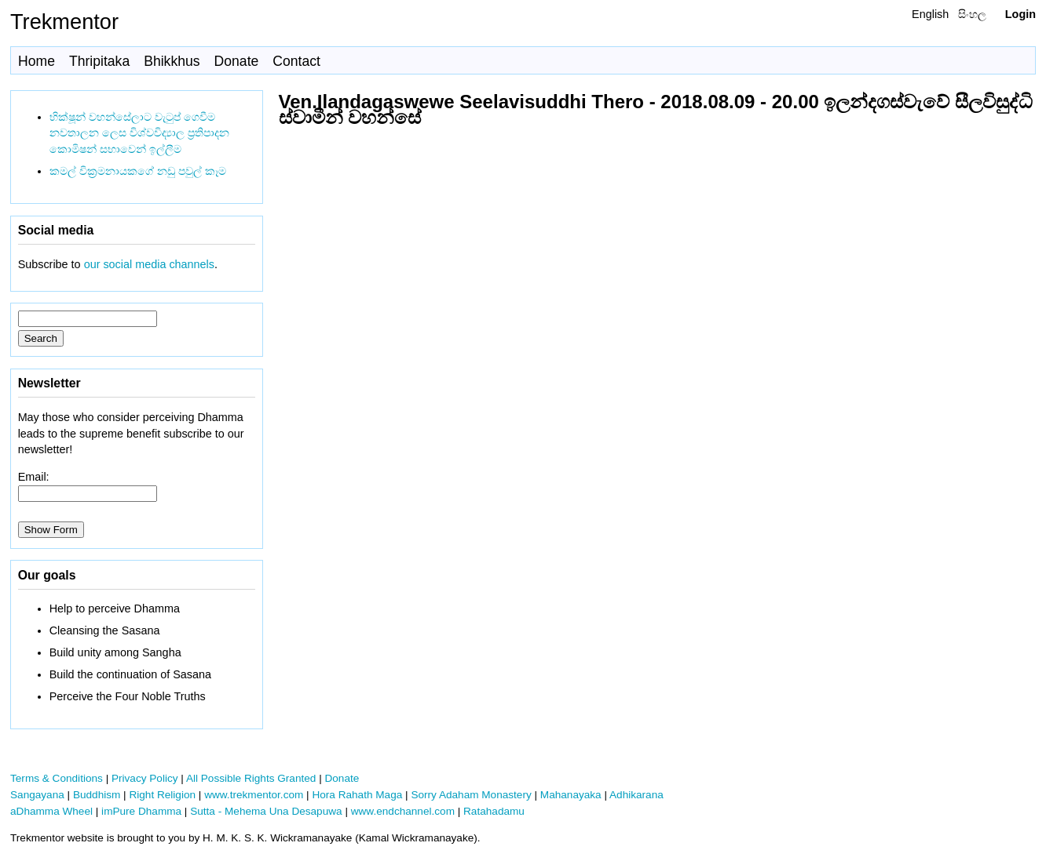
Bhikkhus (171, 61)
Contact (296, 61)
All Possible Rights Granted (251, 778)
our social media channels (149, 264)
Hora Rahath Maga (357, 795)
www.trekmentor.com (253, 795)
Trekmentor (64, 21)
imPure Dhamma (141, 811)
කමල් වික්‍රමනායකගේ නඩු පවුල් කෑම (137, 171)
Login (1020, 14)
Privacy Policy (145, 778)
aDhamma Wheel (51, 811)
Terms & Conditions (56, 778)
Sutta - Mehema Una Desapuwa (266, 811)
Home (36, 61)
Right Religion (162, 795)
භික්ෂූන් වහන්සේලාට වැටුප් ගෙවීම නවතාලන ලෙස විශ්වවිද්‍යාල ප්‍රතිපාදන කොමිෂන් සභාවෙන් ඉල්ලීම (139, 133)
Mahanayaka (571, 795)
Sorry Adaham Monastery (471, 795)
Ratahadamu (494, 811)
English (930, 14)
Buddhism (96, 795)
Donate (236, 61)
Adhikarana (636, 795)
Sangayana (37, 795)
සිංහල (972, 14)
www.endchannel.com (403, 811)
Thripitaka (99, 61)
